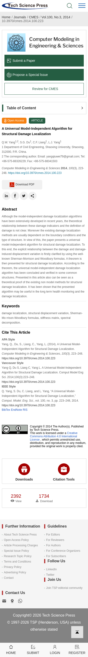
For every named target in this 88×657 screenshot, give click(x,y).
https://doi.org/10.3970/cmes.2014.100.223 (34, 173)
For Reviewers (55, 540)
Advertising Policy (15, 572)
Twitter (50, 574)
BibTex (6, 409)
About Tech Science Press (20, 534)
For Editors (53, 534)
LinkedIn (51, 569)
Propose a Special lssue (27, 75)
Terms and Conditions (17, 561)
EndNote (16, 409)
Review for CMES (45, 89)
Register (77, 649)
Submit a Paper (21, 61)
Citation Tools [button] (64, 472)
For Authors (53, 545)
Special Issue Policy (16, 550)
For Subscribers (56, 556)
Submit (33, 649)
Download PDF (22, 184)
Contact (9, 577)
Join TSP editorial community (64, 588)
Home (6, 17)
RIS (25, 409)
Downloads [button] (24, 472)
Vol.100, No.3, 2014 (56, 17)
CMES (33, 17)
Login (55, 649)
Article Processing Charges (21, 545)
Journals (20, 17)
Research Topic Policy (18, 556)
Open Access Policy (16, 540)
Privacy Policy (13, 567)
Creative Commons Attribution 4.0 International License (54, 436)
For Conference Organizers (63, 550)
